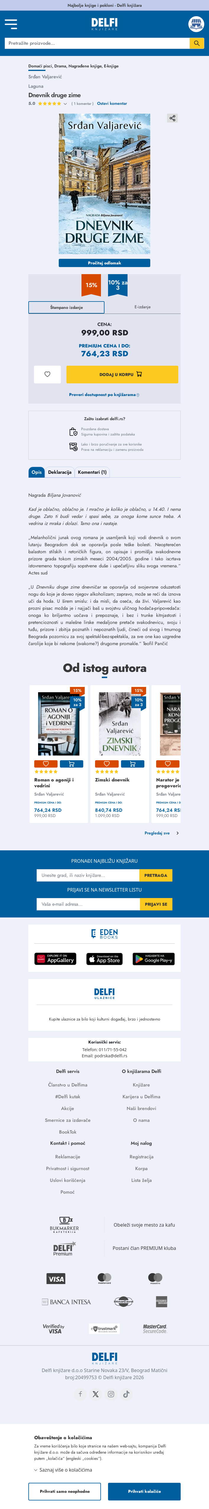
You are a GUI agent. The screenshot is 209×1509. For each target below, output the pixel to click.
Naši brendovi (141, 1108)
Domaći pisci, (41, 66)
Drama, (61, 66)
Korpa (141, 1168)
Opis (37, 472)
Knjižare (141, 1084)
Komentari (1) (92, 472)
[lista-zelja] (46, 764)
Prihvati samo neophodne (65, 1491)
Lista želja (141, 1180)
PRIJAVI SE (156, 904)
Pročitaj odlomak (104, 263)
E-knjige (111, 66)
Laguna (35, 86)
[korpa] (71, 764)
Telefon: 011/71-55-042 (104, 1049)
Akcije (67, 1108)
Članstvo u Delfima (67, 1084)
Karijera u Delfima (141, 1096)
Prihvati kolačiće (144, 1491)
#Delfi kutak (67, 1096)
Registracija (142, 1156)
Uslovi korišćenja (67, 1180)
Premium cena (98, 345)
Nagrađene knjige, (86, 66)
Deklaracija (59, 472)
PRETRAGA (155, 875)
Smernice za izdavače (68, 1120)
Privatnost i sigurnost (67, 1168)
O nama (141, 1120)
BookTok (67, 1132)
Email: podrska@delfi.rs (104, 1056)
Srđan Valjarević (45, 76)
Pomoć (68, 1192)
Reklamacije (67, 1156)
